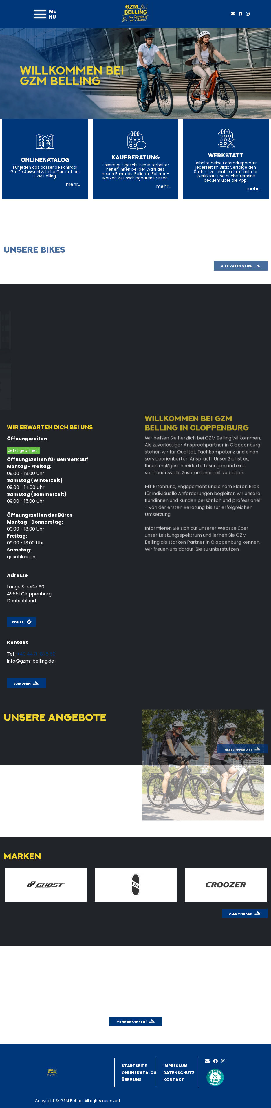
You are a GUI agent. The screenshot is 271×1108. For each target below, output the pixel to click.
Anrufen (22, 683)
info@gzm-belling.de (30, 661)
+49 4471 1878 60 (36, 654)
